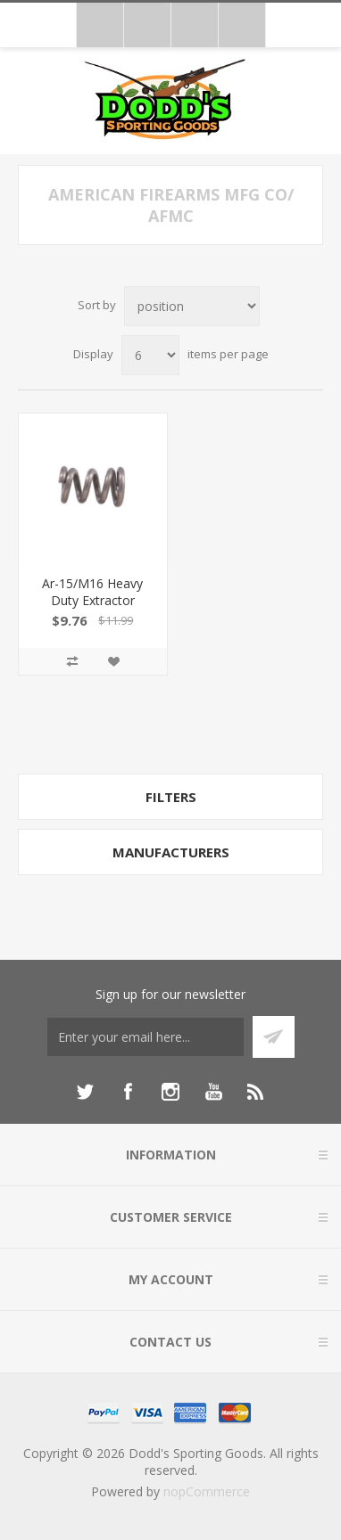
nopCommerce (206, 1491)
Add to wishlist (113, 661)
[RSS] (256, 1091)
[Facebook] (127, 1091)
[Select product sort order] (192, 306)
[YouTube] (213, 1091)
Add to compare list (72, 661)
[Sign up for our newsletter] (145, 1037)
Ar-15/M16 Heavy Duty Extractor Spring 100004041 (93, 600)
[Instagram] (170, 1091)
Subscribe (274, 1037)
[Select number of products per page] (150, 355)
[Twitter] (85, 1091)
